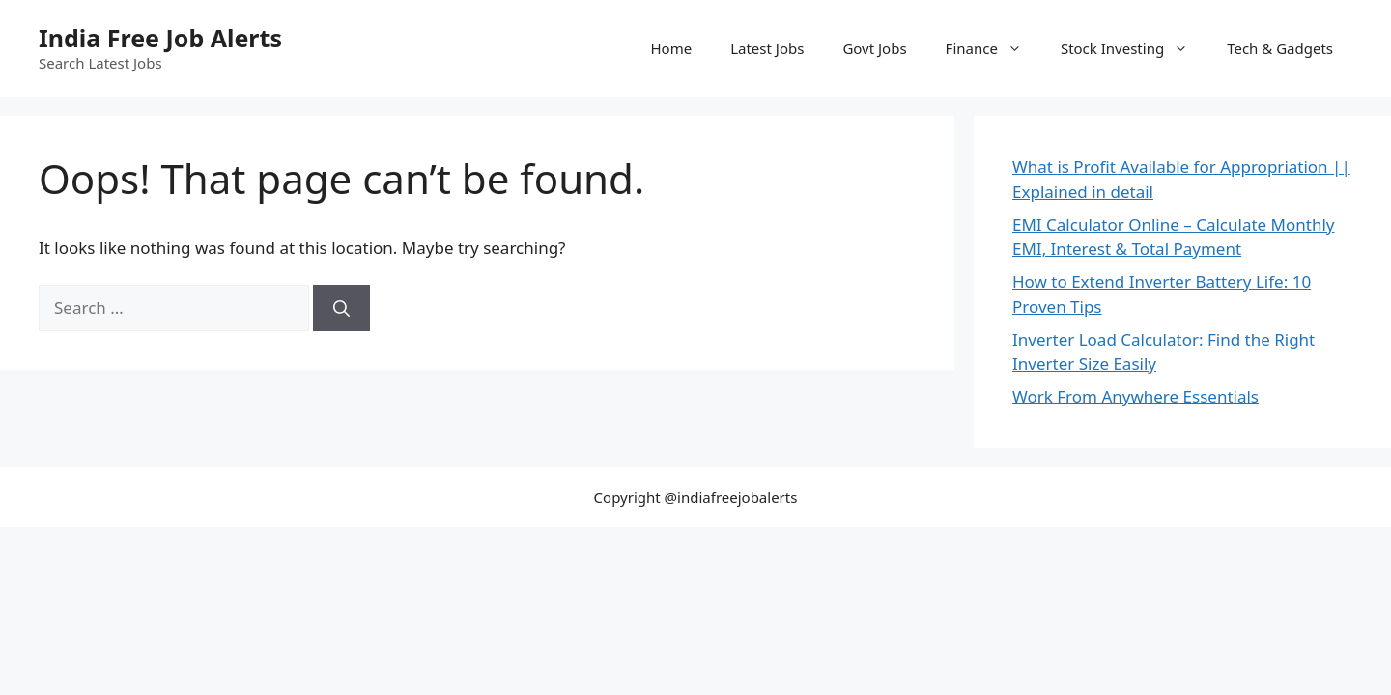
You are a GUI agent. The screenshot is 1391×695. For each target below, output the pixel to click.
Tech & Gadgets (1280, 48)
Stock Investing (1134, 48)
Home (671, 48)
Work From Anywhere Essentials (1135, 396)
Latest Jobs (767, 48)
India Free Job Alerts (160, 37)
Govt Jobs (874, 48)
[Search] (341, 308)
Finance (993, 48)
